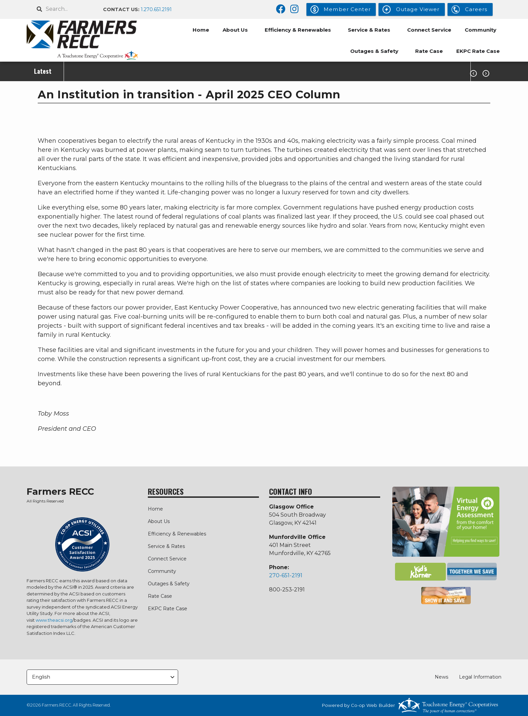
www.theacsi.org (54, 620)
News (441, 677)
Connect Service (429, 30)
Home (201, 30)
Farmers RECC (60, 492)
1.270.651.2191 (156, 9)
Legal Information (480, 677)
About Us (235, 30)
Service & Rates (369, 30)
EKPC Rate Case (478, 51)
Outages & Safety (374, 51)
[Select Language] (102, 677)
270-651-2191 (285, 575)
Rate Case (429, 51)
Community (480, 30)
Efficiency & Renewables (298, 30)
